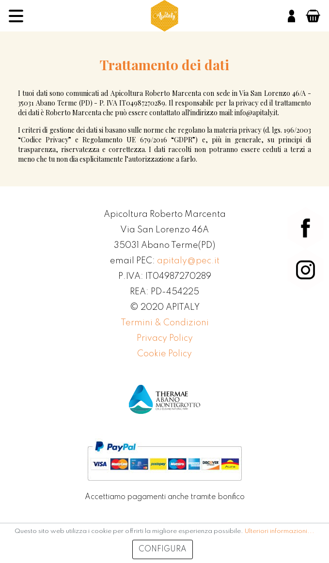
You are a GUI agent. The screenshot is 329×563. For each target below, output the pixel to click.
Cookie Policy (164, 354)
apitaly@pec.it (188, 261)
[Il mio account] (291, 16)
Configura (163, 549)
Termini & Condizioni (165, 323)
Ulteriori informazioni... (279, 531)
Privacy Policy (165, 338)
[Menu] (16, 16)
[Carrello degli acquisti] (313, 16)
